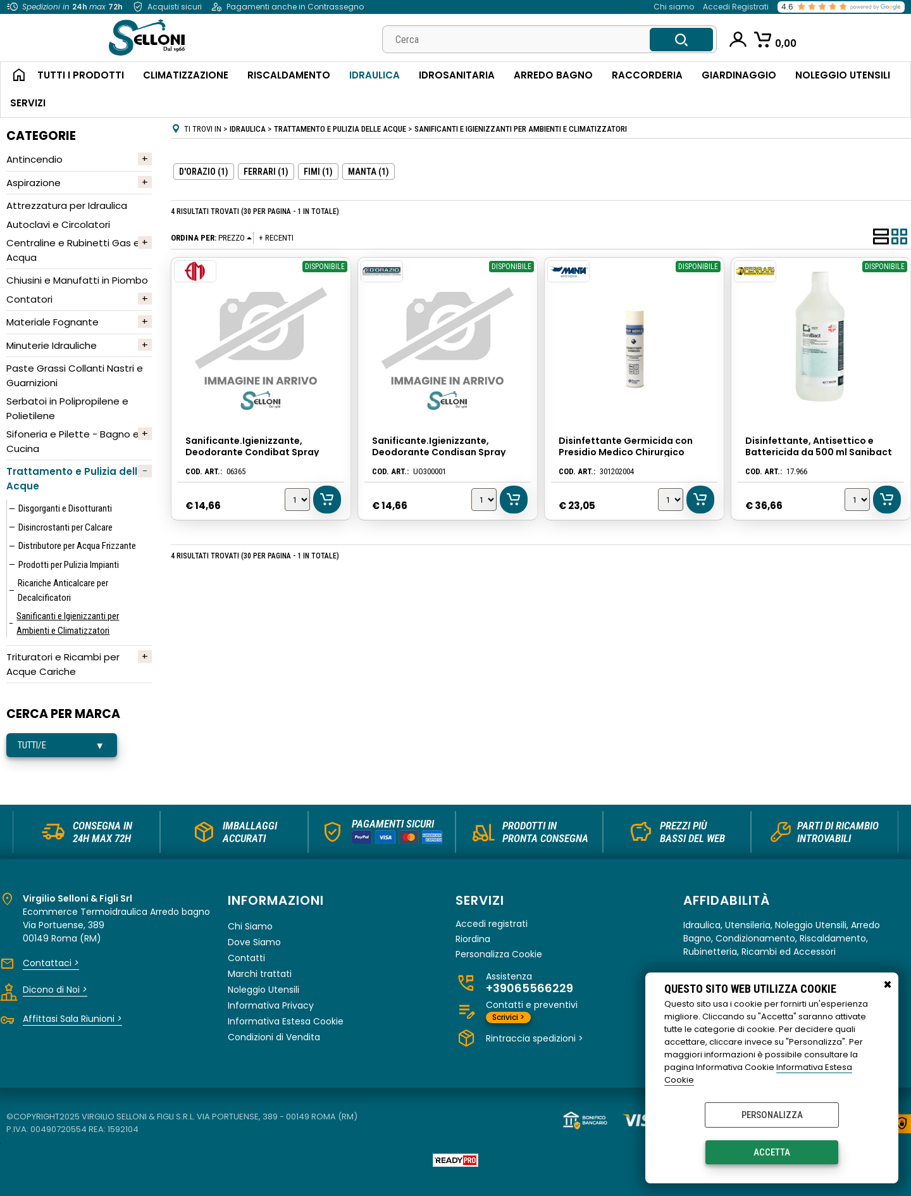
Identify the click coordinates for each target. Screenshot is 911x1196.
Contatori (29, 299)
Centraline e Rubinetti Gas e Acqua (73, 250)
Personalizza (772, 1115)
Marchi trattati (260, 973)
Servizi (28, 103)
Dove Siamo (254, 942)
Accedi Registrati (736, 6)
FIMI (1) (318, 172)
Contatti (246, 958)
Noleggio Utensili (842, 75)
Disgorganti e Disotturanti (65, 508)
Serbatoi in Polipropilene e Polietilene (67, 408)
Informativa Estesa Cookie (286, 1021)
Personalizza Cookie (499, 954)
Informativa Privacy (271, 1005)
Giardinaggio (739, 75)
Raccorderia (647, 75)
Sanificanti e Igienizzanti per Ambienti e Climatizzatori (67, 623)
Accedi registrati (492, 924)
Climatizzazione (185, 75)
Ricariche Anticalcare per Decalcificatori (63, 590)
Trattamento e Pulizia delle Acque (75, 479)
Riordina (473, 939)
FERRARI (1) (266, 172)
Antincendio (34, 159)
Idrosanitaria (457, 75)
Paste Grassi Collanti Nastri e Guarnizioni (74, 375)
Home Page (14, 76)
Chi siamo (674, 6)
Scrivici (508, 1017)
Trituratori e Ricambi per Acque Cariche (63, 664)
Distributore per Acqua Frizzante (77, 545)
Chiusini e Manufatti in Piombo (77, 280)
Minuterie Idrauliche (51, 345)
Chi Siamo (250, 926)
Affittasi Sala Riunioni (72, 1018)
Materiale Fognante (52, 322)
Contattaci (51, 963)
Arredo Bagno (553, 75)
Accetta (771, 1152)
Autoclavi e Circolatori (58, 224)
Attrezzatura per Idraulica (66, 205)
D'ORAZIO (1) (203, 172)
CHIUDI (887, 985)
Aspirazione (33, 182)
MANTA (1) (368, 172)
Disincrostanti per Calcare (65, 527)
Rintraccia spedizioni (534, 1038)
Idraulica (374, 75)
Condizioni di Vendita (274, 1037)
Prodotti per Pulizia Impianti (68, 564)
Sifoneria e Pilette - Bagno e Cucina (72, 441)
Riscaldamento (288, 75)
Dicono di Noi (55, 989)
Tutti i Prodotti (80, 75)
